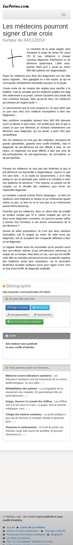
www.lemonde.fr (43, 314)
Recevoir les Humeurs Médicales (24, 322)
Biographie (57, 534)
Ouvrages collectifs (55, 530)
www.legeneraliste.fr (18, 314)
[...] (42, 383)
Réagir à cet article (17, 307)
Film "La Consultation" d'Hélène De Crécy (30, 541)
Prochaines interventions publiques (26, 534)
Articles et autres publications (23, 530)
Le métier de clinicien (18, 538)
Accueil (11, 527)
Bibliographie (40, 307)
